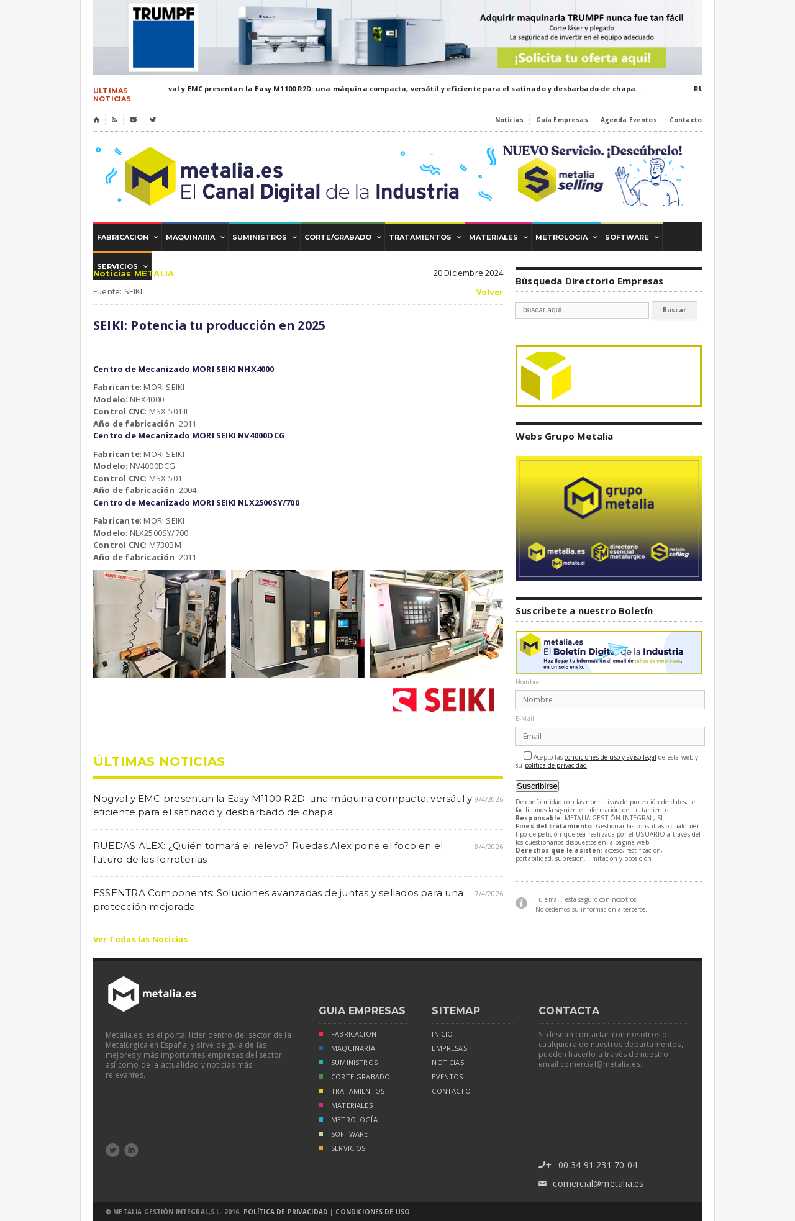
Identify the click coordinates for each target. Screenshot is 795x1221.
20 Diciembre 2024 (468, 272)
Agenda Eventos (629, 120)
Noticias (509, 120)
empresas (449, 1048)
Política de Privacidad (285, 1212)
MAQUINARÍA (347, 1049)
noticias (447, 1062)
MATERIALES (346, 1106)
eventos (447, 1077)
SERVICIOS (342, 1149)
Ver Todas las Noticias (140, 939)
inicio (442, 1034)
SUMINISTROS (348, 1063)
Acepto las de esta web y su (607, 760)
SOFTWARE (343, 1135)
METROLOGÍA (348, 1120)
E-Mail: (526, 719)
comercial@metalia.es (590, 1184)
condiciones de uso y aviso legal (610, 757)
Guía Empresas (562, 120)
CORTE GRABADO (354, 1078)
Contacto (686, 120)
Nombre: (528, 682)
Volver (489, 292)
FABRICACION (347, 1035)
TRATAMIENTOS (351, 1092)
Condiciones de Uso (372, 1212)
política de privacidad (556, 765)
